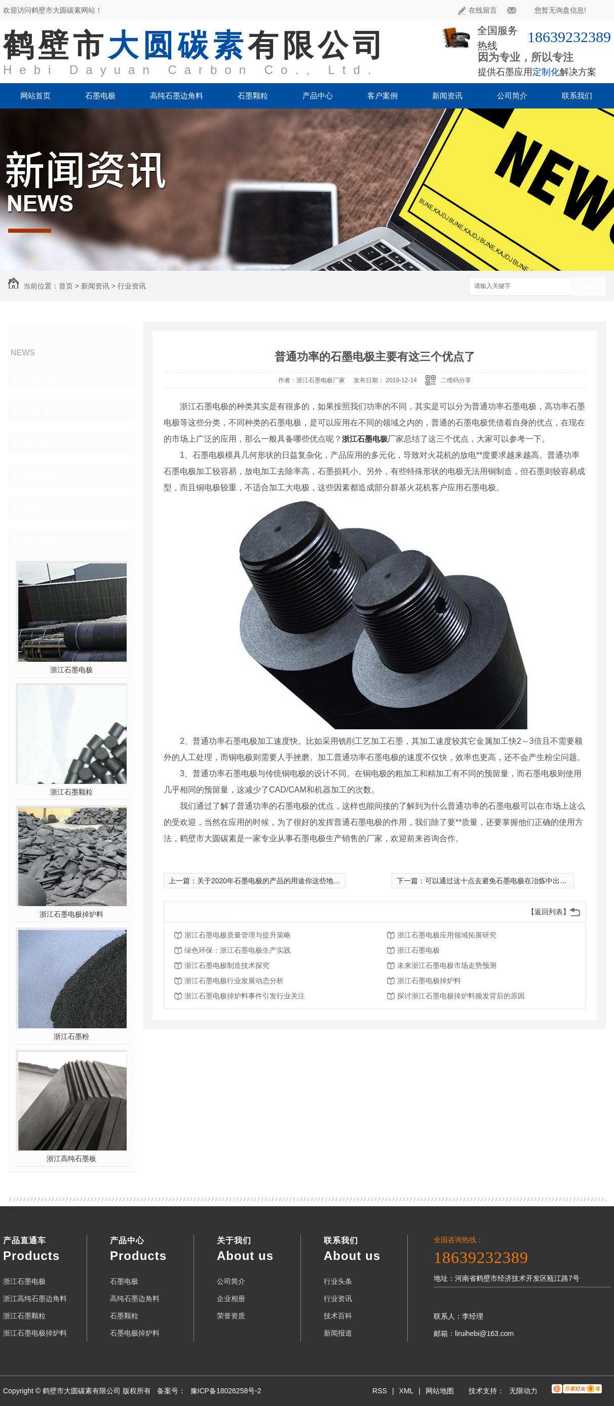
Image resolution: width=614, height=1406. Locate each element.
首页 (66, 286)
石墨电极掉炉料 (135, 1333)
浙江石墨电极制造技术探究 (227, 965)
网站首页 (35, 95)
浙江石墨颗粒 (71, 792)
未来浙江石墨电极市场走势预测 (446, 965)
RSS (379, 1391)
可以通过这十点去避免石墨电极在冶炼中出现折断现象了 (513, 881)
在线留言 (477, 10)
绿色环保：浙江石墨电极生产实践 (237, 950)
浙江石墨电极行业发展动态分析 (234, 981)
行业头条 (41, 378)
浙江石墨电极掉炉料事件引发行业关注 (244, 996)
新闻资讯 (447, 95)
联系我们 (577, 95)
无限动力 (523, 1391)
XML (406, 1391)
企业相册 (231, 1298)
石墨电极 (100, 95)
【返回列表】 (548, 912)
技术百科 (41, 443)
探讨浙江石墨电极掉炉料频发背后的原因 (461, 996)
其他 (32, 507)
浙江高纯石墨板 (71, 1159)
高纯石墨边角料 (176, 95)
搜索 (588, 286)
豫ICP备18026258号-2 (225, 1391)
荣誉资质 (231, 1316)
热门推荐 (41, 540)
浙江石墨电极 (71, 670)
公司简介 (512, 95)
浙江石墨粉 (71, 1036)
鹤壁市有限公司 (195, 45)
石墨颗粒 (253, 95)
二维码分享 (456, 380)
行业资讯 (132, 286)
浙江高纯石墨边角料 (35, 1298)
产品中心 (317, 95)
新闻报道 (41, 475)
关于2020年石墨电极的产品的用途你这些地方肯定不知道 (286, 881)
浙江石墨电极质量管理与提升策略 (237, 935)
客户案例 (382, 95)
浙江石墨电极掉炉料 (71, 914)
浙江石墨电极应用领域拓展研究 (446, 935)
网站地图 (440, 1391)
